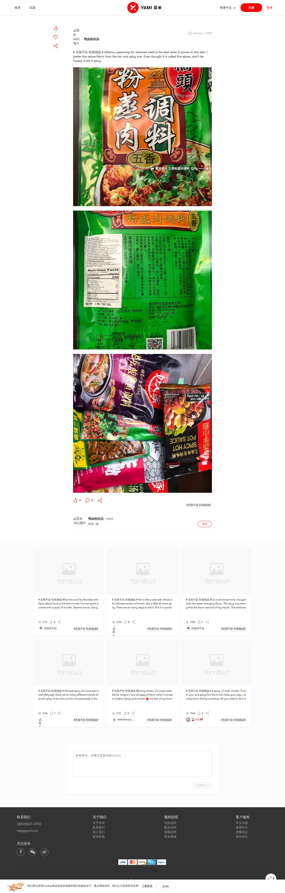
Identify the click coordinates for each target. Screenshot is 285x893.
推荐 (18, 7)
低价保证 (242, 825)
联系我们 (99, 816)
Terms (134, 869)
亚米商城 (170, 825)
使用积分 (242, 816)
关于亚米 (99, 811)
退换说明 (170, 820)
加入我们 (99, 820)
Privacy (146, 869)
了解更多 (147, 885)
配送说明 (170, 816)
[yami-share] (55, 41)
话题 (32, 7)
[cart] (270, 878)
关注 (204, 512)
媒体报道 (99, 825)
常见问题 (242, 811)
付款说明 (170, 811)
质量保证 (242, 820)
